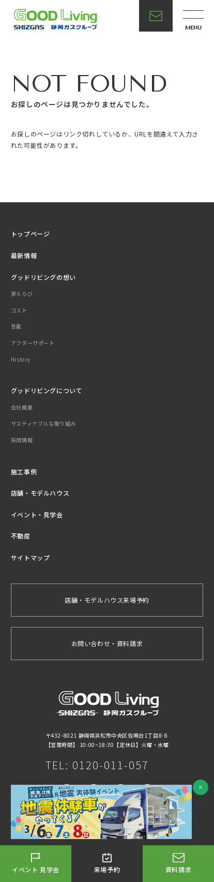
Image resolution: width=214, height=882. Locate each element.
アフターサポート (33, 343)
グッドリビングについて (47, 390)
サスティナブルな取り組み (43, 423)
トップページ (30, 233)
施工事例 (24, 471)
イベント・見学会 (37, 514)
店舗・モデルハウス (40, 492)
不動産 (20, 535)
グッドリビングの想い (43, 277)
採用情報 (22, 440)
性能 (16, 326)
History (20, 359)
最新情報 (24, 255)
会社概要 (22, 407)
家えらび (22, 293)
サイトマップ (30, 557)
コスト (19, 310)
